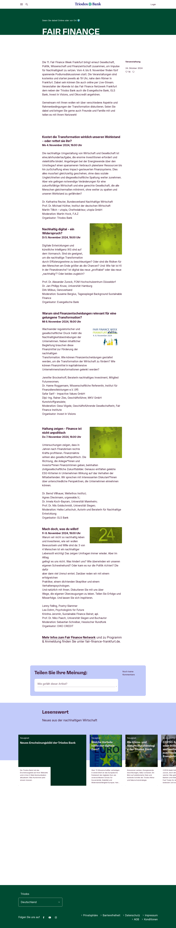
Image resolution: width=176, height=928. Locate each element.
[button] (173, 854)
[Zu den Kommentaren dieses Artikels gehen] (133, 118)
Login (153, 4)
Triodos (25, 894)
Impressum (150, 915)
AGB (135, 919)
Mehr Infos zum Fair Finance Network (69, 730)
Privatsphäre (89, 915)
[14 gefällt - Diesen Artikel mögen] (127, 118)
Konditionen (150, 919)
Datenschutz (131, 915)
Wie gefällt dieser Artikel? (52, 776)
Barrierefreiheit (110, 915)
